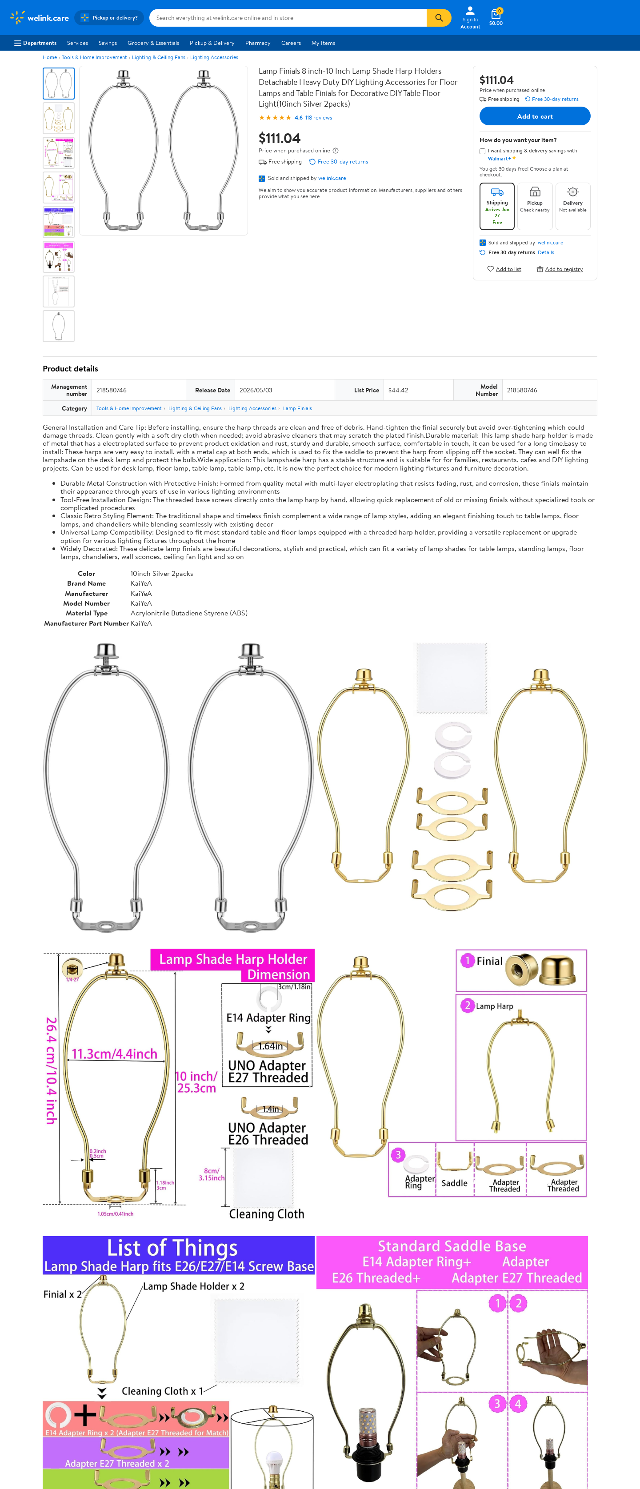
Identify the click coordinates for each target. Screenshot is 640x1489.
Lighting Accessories (214, 57)
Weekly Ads (421, 1272)
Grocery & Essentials (153, 43)
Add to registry (559, 268)
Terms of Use (407, 1313)
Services (77, 43)
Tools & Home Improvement (94, 57)
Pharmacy (258, 43)
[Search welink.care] (288, 18)
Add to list (504, 268)
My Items (323, 43)
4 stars (150, 1107)
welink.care (332, 178)
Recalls (272, 1337)
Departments (35, 43)
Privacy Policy (408, 1325)
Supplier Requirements (37, 1374)
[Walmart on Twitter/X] (539, 1357)
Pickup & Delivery (212, 43)
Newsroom (22, 1337)
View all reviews (72, 1160)
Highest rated (143, 1189)
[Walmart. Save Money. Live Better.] (39, 18)
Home (50, 57)
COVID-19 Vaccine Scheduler (301, 1313)
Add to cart (535, 116)
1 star (152, 1137)
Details (546, 252)
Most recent (90, 1189)
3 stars (150, 1117)
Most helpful (196, 1189)
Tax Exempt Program (289, 1374)
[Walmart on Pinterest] (571, 1357)
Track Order (366, 1272)
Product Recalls (283, 1362)
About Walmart (28, 1313)
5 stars (150, 1097)
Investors (20, 1350)
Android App (534, 1325)
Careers (291, 43)
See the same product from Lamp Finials (543, 977)
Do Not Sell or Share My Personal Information (493, 1398)
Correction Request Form (89, 1035)
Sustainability (25, 1362)
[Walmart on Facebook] (523, 1357)
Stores (144, 1325)
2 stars (150, 1127)
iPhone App (532, 1313)
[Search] (439, 18)
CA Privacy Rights (413, 1337)
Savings (108, 43)
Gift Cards (149, 1362)
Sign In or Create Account (238, 1272)
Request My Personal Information (432, 1350)
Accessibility (279, 1350)
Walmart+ (148, 1350)
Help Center (311, 1272)
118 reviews (318, 117)
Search (581, 1189)
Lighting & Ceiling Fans (158, 57)
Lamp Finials (297, 408)
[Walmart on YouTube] (555, 1357)
